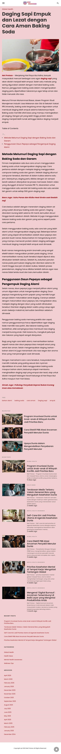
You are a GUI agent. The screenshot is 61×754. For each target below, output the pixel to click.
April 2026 (7, 675)
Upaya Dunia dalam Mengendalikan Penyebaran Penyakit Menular (38, 446)
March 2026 (8, 679)
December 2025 (9, 690)
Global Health (7, 9)
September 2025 (10, 701)
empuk (52, 400)
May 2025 (7, 716)
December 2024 (9, 734)
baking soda (19, 400)
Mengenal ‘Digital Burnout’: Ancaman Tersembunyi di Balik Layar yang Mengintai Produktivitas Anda (41, 596)
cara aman (31, 400)
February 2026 (9, 683)
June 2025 (7, 712)
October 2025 (9, 698)
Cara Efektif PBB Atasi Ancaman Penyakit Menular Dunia (40, 431)
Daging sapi (42, 400)
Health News (31, 485)
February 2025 (9, 727)
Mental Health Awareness (36, 511)
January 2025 (9, 731)
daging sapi (46, 78)
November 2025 (9, 694)
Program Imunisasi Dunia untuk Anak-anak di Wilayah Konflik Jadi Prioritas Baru (40, 419)
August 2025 (8, 705)
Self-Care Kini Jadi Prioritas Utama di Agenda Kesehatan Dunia (42, 518)
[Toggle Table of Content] (3, 134)
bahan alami (7, 400)
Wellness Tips (9, 663)
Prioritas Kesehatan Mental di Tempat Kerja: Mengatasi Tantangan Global (42, 569)
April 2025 (7, 720)
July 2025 (7, 709)
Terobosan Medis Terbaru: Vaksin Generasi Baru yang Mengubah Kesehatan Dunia (41, 492)
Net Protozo (7, 75)
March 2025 (8, 723)
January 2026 (9, 686)
